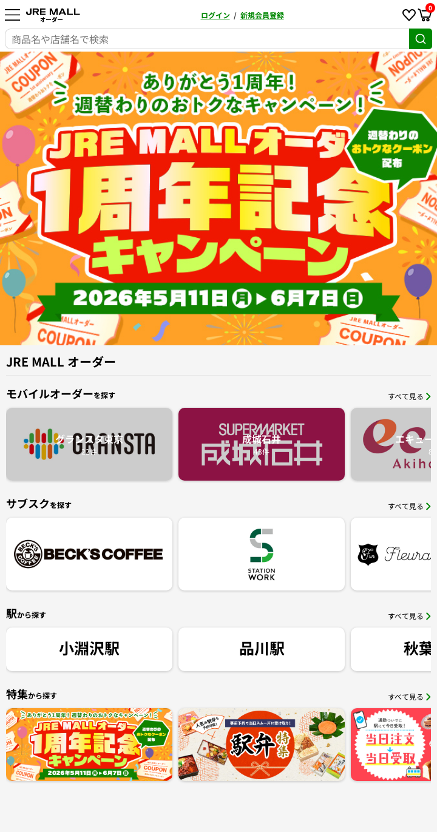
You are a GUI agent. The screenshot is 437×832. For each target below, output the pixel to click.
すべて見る (409, 396)
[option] (218, 198)
